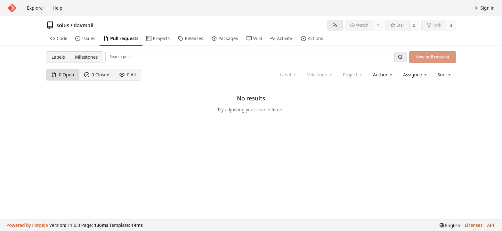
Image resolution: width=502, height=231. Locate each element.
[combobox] (383, 74)
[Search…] (400, 57)
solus (62, 25)
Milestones (86, 57)
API (490, 225)
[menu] (444, 74)
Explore (35, 8)
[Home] (12, 8)
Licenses (474, 225)
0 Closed (96, 75)
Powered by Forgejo (27, 225)
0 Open (63, 75)
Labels (58, 57)
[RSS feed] (335, 25)
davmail (83, 25)
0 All (127, 75)
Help (57, 8)
